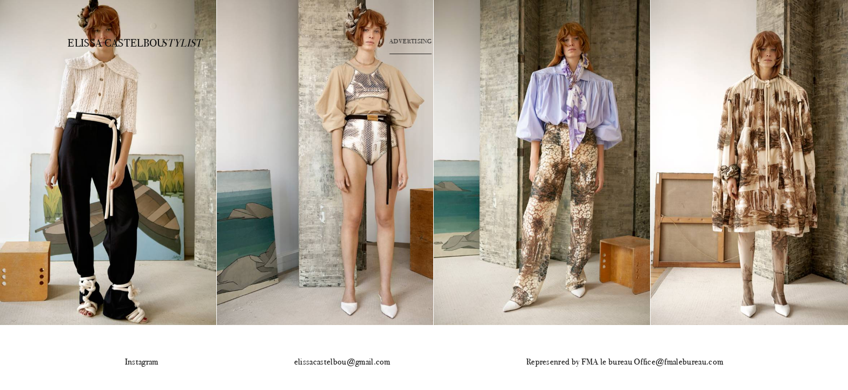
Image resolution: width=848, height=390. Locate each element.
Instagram (141, 362)
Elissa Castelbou (106, 42)
